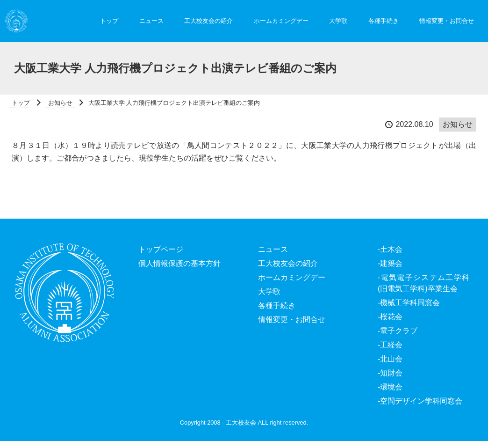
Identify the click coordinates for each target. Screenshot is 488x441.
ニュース (151, 20)
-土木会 (390, 249)
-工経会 (390, 345)
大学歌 (338, 20)
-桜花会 (390, 317)
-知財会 (390, 373)
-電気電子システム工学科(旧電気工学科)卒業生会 (423, 283)
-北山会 (390, 359)
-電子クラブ (397, 331)
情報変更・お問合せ (446, 20)
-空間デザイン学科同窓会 (420, 401)
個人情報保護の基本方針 (179, 263)
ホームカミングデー (281, 20)
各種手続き (383, 20)
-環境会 (390, 387)
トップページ (160, 249)
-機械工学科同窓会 (409, 303)
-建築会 (390, 263)
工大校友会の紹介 (208, 20)
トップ (109, 20)
